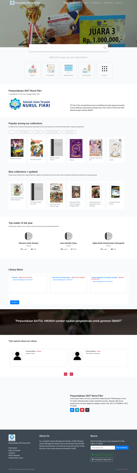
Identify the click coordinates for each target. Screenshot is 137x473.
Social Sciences (50, 70)
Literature (32, 70)
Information (74, 3)
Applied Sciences (68, 70)
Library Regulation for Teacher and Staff (104, 277)
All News (14, 302)
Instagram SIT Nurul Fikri (102, 455)
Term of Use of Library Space (61, 277)
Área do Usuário (14, 450)
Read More (29, 279)
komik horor (69, 132)
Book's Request (14, 455)
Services (85, 3)
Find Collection (121, 448)
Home (66, 3)
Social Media (108, 3)
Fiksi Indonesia (24, 132)
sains (38, 132)
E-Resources (95, 3)
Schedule (15, 277)
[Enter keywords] (103, 448)
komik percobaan (52, 132)
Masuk (118, 3)
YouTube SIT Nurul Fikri (101, 460)
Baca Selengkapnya (19, 279)
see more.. (105, 70)
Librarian (12, 453)
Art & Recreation (86, 70)
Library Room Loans (16, 458)
